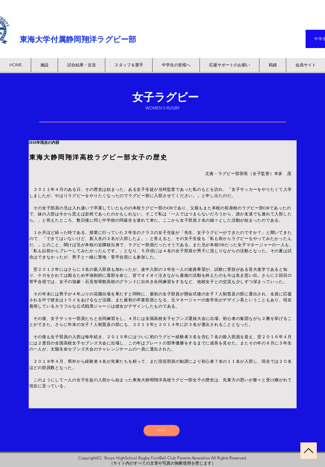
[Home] (162, 430)
